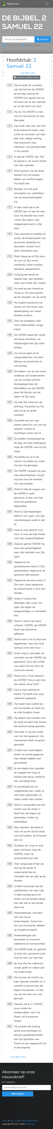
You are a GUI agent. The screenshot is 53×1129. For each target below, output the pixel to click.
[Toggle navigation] (47, 3)
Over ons (14, 1120)
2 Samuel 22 (21, 63)
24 (9, 529)
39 (9, 786)
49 (9, 977)
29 (9, 620)
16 (9, 371)
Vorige (3, 66)
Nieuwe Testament (34, 45)
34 (9, 703)
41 (9, 827)
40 (9, 804)
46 (9, 935)
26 (9, 562)
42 (9, 845)
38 (9, 768)
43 (9, 863)
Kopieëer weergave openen (26, 77)
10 (9, 274)
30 (9, 639)
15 (9, 353)
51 (9, 1026)
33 (9, 689)
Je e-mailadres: (8, 1082)
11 (9, 288)
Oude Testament (12, 45)
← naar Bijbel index (26, 72)
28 (9, 598)
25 (9, 543)
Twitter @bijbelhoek (29, 1120)
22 (9, 489)
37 (9, 750)
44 (9, 886)
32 (9, 675)
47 (9, 949)
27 (9, 580)
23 (9, 511)
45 (9, 912)
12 (9, 302)
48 (9, 963)
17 (9, 402)
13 (9, 320)
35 (9, 717)
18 (9, 420)
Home (4, 1120)
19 (9, 438)
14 (9, 334)
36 (9, 731)
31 (9, 653)
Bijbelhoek (10, 4)
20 (9, 456)
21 (9, 470)
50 (9, 1004)
